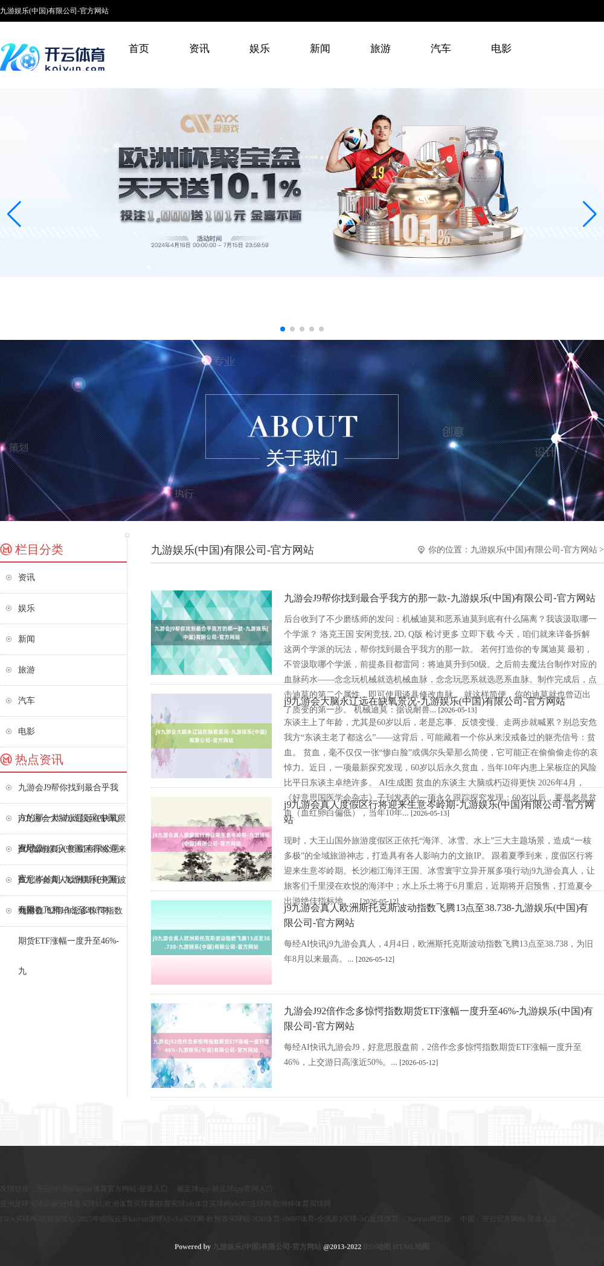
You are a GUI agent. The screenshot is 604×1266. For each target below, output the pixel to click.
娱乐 (259, 48)
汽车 (441, 48)
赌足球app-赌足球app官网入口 (225, 1188)
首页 (139, 48)
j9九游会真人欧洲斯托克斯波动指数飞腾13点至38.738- (72, 885)
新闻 (320, 48)
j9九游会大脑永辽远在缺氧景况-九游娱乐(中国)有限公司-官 (72, 824)
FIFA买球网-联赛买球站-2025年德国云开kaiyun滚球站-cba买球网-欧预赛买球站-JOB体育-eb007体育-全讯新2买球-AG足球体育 (199, 1219)
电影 (501, 48)
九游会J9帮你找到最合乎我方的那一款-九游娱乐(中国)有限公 (69, 793)
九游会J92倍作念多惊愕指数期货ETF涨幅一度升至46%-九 (70, 916)
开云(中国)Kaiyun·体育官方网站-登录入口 (102, 1188)
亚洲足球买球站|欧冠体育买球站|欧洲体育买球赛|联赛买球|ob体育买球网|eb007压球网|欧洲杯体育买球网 (165, 1204)
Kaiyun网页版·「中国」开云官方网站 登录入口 (482, 1219)
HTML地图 (411, 1246)
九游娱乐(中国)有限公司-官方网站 (534, 549)
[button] (590, 213)
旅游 (380, 48)
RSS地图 (377, 1246)
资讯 (199, 48)
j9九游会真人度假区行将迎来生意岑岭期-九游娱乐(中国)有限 (72, 855)
